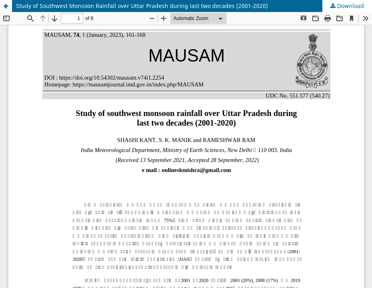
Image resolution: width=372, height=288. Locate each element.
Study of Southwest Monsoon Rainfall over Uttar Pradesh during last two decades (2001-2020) (142, 6)
